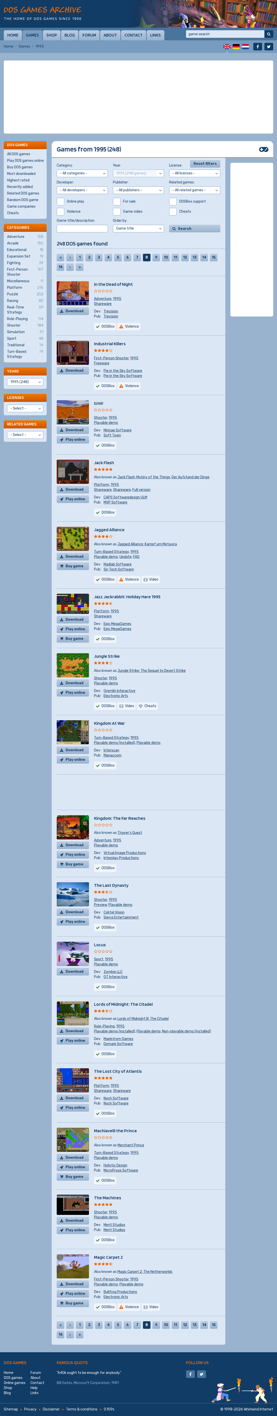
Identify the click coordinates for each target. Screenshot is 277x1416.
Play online (75, 439)
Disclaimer (51, 1409)
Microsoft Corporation (92, 1383)
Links (155, 35)
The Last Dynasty (111, 885)
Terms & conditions (82, 1409)
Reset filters (205, 164)
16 (60, 267)
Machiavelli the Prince (115, 1130)
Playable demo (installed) (114, 743)
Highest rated (18, 180)
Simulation (25, 332)
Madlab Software (118, 564)
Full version (141, 490)
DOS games (15, 1362)
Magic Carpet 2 (108, 1257)
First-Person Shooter (111, 358)
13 (195, 257)
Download (74, 311)
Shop (51, 35)
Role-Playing (104, 1026)
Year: (117, 165)
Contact (134, 35)
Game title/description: (76, 220)
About (110, 35)
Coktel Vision (114, 912)
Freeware (101, 363)
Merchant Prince (130, 1145)
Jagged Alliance (109, 529)
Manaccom (112, 755)
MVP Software (115, 502)
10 (166, 257)
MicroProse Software (121, 1170)
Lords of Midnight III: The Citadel (143, 1019)
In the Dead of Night (113, 284)
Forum (89, 35)
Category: (65, 165)
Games (32, 35)
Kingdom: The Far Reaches (119, 818)
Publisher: (121, 182)
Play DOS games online (25, 161)
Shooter (100, 418)
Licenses (15, 397)
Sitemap (11, 1409)
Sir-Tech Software (119, 569)
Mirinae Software (118, 430)
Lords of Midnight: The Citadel (123, 1004)
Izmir (99, 403)
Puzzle (25, 294)
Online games (14, 1383)
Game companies (21, 206)
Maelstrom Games (118, 1039)
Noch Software (116, 1098)
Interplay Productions (121, 858)
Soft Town (112, 435)
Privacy (30, 1409)
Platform (101, 485)
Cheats (13, 213)
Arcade (25, 243)
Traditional (25, 345)
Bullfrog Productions (120, 1292)
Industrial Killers (110, 343)
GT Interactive (116, 977)
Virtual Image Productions (125, 853)
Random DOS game (22, 200)
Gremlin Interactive (119, 691)
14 (204, 257)
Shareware (103, 304)
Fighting (25, 263)
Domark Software (118, 1044)
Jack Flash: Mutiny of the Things (143, 477)
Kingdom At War (109, 723)
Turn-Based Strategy (111, 552)
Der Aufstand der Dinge (190, 477)
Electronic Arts (116, 696)
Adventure (102, 299)
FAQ (136, 557)
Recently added (20, 187)
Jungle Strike (107, 656)
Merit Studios (114, 1225)
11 (175, 257)
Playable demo (106, 423)
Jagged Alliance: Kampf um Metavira (147, 544)
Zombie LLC (113, 972)
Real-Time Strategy (25, 309)
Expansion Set (25, 256)
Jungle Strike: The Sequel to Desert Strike (151, 671)
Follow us (197, 1362)
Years (13, 371)
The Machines (107, 1197)
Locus (100, 944)
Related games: (182, 182)
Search (184, 229)
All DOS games (18, 154)
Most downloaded (21, 174)
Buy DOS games (20, 167)
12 (185, 257)
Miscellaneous (25, 281)
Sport (98, 959)
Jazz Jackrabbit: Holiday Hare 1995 (127, 596)
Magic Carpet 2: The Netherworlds (144, 1272)
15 (214, 257)
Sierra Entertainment (121, 917)
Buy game (74, 566)
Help (34, 1388)
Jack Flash (104, 462)
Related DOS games (23, 193)
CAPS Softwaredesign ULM (125, 497)
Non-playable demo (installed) (186, 1031)
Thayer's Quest (129, 833)
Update (125, 557)
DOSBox (108, 326)
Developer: (65, 182)
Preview (100, 905)
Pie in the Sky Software (123, 371)
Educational (25, 250)
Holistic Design (115, 1165)
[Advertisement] (138, 97)
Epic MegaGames (117, 624)
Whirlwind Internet (258, 1409)
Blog (70, 35)
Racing (25, 300)
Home (12, 35)
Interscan (111, 750)
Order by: (120, 220)
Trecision (111, 311)
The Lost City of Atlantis (118, 1071)
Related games (21, 424)
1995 (117, 299)
